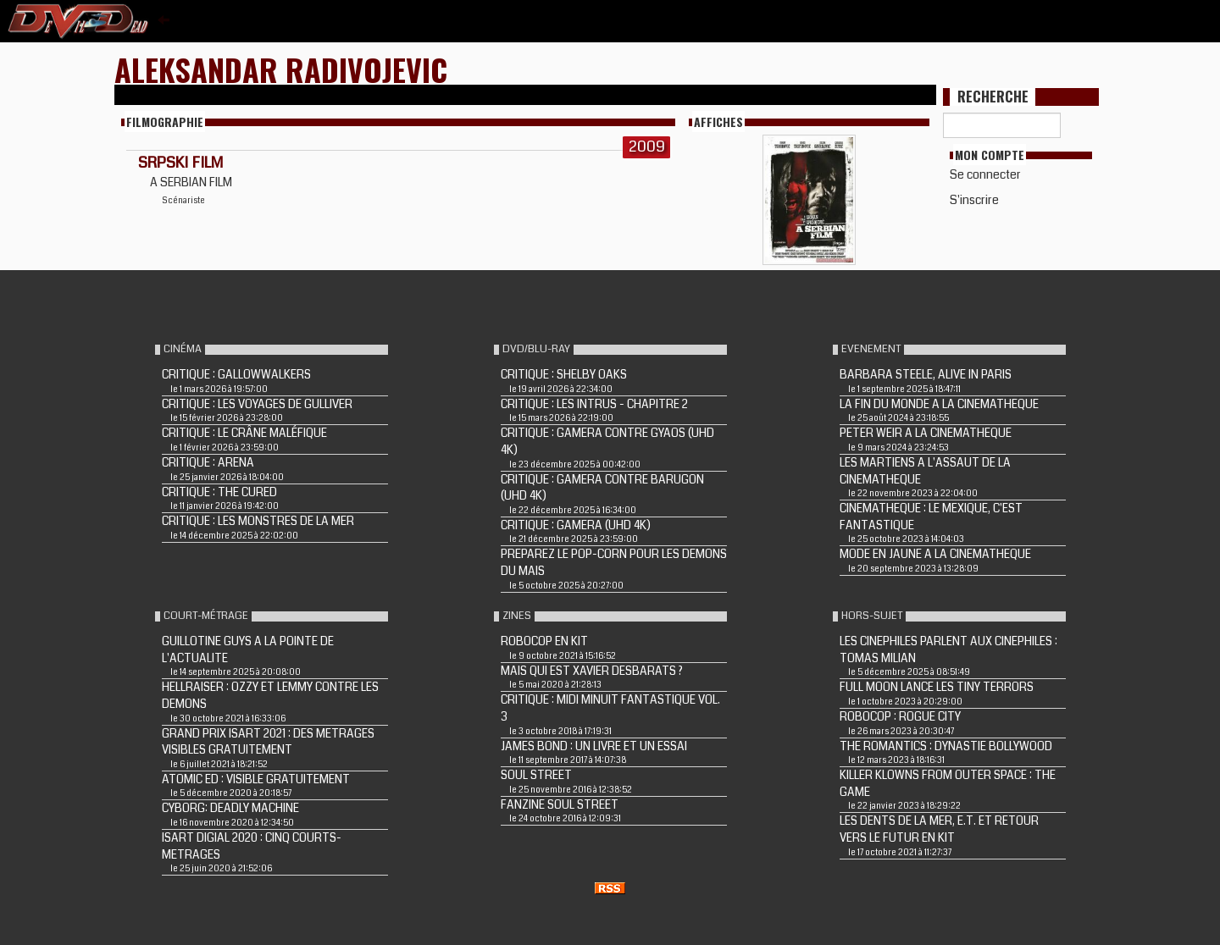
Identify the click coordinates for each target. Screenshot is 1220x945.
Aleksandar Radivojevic (280, 69)
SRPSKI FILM (180, 163)
